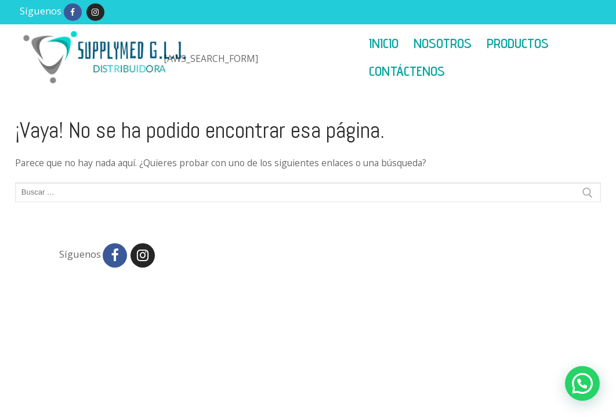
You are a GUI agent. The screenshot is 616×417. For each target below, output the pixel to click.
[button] (582, 383)
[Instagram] (95, 12)
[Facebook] (73, 12)
